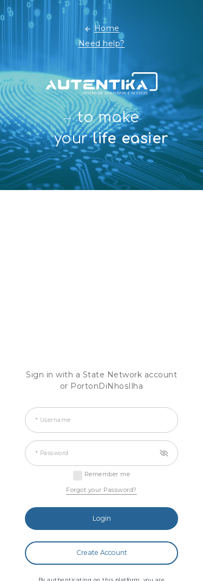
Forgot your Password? (101, 490)
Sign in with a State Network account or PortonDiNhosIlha (101, 380)
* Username (53, 420)
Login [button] (102, 518)
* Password (52, 453)
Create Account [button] (101, 552)
